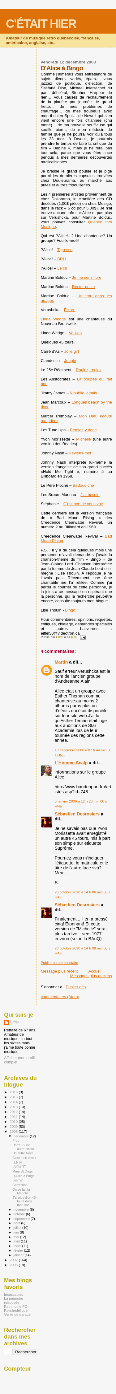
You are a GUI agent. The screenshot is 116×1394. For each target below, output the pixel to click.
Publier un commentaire (59, 963)
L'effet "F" (19, 1166)
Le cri (62, 268)
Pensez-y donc (83, 430)
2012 (14, 1112)
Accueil (94, 971)
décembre (22, 1136)
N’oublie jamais (83, 393)
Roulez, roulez (88, 370)
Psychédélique (16, 1310)
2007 (14, 1260)
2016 (14, 1092)
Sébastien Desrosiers (77, 813)
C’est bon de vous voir (83, 504)
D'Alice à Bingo (23, 1176)
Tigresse (64, 249)
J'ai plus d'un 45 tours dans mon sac (24, 1201)
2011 (14, 1117)
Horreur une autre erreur (23, 1147)
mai (17, 1237)
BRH (61, 259)
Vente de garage (17, 1314)
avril (17, 1241)
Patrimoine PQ (16, 1306)
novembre (22, 1209)
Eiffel (14, 1022)
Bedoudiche (83, 485)
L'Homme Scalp (71, 762)
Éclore (69, 309)
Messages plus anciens (91, 975)
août (17, 1223)
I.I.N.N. (17, 1162)
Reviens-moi (80, 453)
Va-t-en (75, 333)
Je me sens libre (86, 277)
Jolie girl (71, 351)
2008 (14, 1131)
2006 (14, 1265)
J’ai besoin (89, 494)
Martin (61, 662)
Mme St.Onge (22, 1171)
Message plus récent (59, 971)
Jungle (70, 360)
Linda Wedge (53, 319)
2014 (14, 1102)
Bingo (70, 610)
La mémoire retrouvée (13, 1300)
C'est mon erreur (24, 1158)
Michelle (83, 439)
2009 (14, 1126)
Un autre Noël (22, 1153)
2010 (14, 1122)
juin (17, 1232)
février (19, 1250)
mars (18, 1246)
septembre (22, 1219)
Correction (20, 1185)
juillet (18, 1227)
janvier (19, 1255)
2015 (14, 1097)
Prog (15, 1140)
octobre (20, 1214)
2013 (14, 1107)
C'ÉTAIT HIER (41, 23)
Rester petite (83, 286)
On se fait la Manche (21, 1191)
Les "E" (17, 1180)
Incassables (13, 1294)
